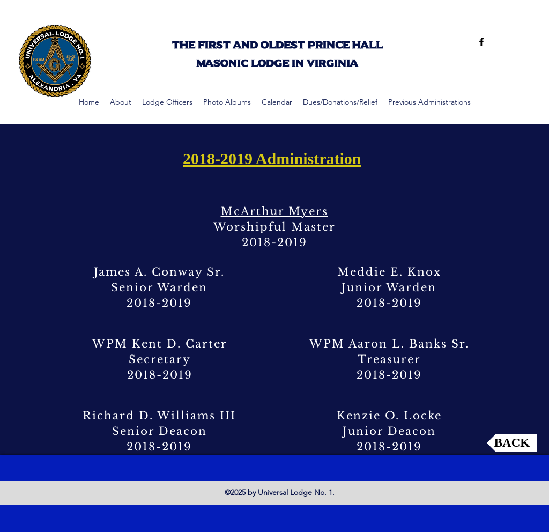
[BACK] (512, 443)
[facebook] (481, 41)
